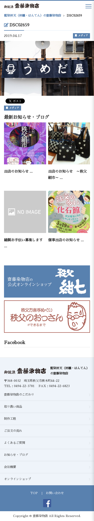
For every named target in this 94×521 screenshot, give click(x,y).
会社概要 (10, 466)
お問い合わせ (55, 493)
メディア (81, 35)
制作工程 (10, 418)
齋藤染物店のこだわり (19, 394)
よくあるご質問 (14, 442)
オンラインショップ (17, 479)
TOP (34, 493)
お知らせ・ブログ (16, 454)
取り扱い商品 (13, 406)
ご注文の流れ (13, 430)
